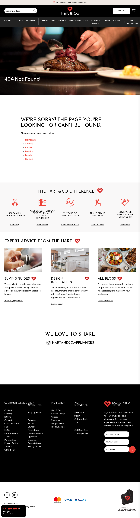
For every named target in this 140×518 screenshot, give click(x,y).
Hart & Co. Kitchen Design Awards (58, 413)
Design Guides (58, 423)
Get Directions (81, 430)
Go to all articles (105, 300)
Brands (62, 20)
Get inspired (56, 303)
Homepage (30, 139)
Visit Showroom (130, 21)
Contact (121, 11)
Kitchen (18, 20)
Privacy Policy (11, 443)
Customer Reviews (9, 514)
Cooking (6, 20)
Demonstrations (78, 20)
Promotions (48, 20)
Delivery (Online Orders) (8, 416)
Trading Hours (81, 433)
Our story (14, 224)
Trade (106, 20)
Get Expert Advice (70, 224)
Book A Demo (97, 224)
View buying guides (13, 300)
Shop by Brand (34, 412)
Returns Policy (11, 433)
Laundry (30, 20)
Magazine (55, 420)
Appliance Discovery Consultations (34, 439)
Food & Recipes (58, 426)
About (116, 20)
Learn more (125, 224)
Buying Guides (34, 446)
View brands (42, 224)
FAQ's (7, 430)
